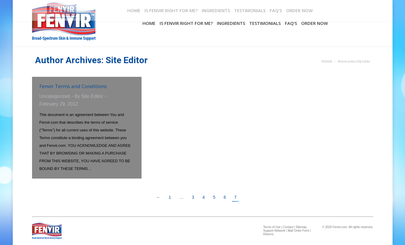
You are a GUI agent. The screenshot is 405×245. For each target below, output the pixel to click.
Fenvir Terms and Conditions (73, 86)
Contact (288, 227)
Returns (268, 234)
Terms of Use (272, 227)
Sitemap (301, 227)
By (88, 96)
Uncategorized (54, 96)
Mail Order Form (298, 230)
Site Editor (127, 60)
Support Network (274, 230)
